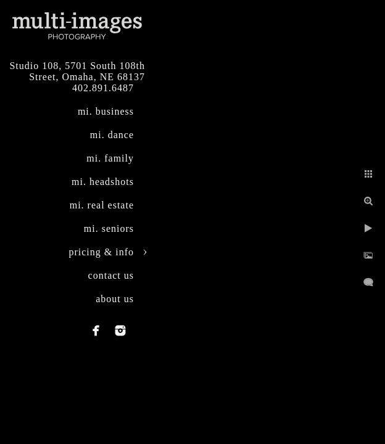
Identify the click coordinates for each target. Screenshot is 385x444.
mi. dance (112, 135)
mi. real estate (102, 205)
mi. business (106, 111)
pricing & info (101, 252)
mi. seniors (109, 228)
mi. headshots (103, 181)
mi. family (110, 158)
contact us (111, 275)
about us (115, 299)
